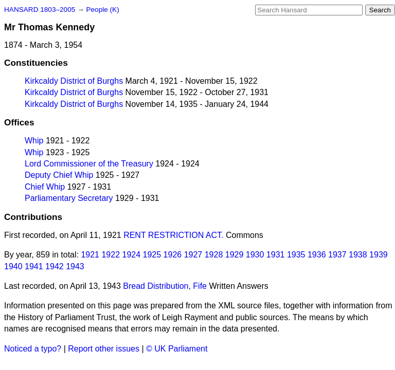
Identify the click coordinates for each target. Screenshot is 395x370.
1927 (193, 254)
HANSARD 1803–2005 (39, 9)
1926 (173, 254)
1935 (296, 254)
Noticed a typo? (32, 348)
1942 (54, 266)
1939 (378, 254)
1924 (131, 254)
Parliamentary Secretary (69, 198)
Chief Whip (45, 186)
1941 (34, 266)
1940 (13, 266)
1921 (90, 254)
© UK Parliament (176, 348)
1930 (255, 254)
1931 (275, 254)
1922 (110, 254)
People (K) (102, 9)
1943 (75, 266)
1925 (152, 254)
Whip (34, 140)
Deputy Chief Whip (59, 175)
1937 (337, 254)
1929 (234, 254)
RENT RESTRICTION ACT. (173, 235)
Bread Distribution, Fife (165, 286)
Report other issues (103, 348)
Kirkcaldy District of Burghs (74, 81)
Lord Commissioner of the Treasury (89, 163)
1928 (214, 254)
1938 (358, 254)
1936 (317, 254)
